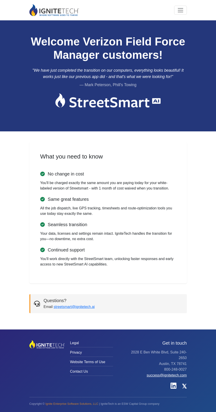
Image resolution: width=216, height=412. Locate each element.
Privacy (76, 352)
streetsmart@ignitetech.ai (74, 307)
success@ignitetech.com (167, 375)
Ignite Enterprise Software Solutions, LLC (71, 403)
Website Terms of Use (87, 362)
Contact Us (79, 371)
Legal (74, 343)
